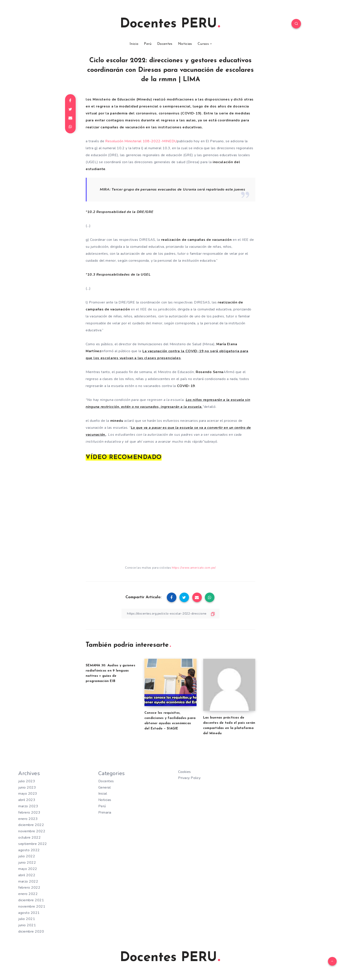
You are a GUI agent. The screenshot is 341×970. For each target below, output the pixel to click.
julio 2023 (26, 781)
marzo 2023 (28, 806)
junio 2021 (27, 925)
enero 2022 (28, 893)
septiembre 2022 (32, 843)
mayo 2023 (27, 793)
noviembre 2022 (31, 831)
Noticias (185, 44)
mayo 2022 (27, 868)
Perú (147, 44)
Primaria (104, 812)
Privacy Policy (189, 778)
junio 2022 (27, 862)
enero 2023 (28, 818)
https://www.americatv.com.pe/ (194, 568)
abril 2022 (26, 875)
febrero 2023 (29, 812)
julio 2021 (26, 918)
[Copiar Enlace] (170, 613)
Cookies (184, 771)
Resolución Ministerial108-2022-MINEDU (141, 141)
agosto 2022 (29, 850)
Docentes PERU (170, 24)
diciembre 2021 (31, 900)
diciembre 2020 (31, 931)
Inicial (102, 793)
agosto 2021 (29, 912)
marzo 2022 (28, 881)
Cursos (203, 44)
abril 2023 (26, 799)
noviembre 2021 (31, 906)
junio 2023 (27, 787)
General (104, 787)
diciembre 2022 (31, 825)
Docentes (164, 44)
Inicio (134, 44)
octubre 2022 (29, 837)
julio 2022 (26, 856)
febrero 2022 (29, 887)
